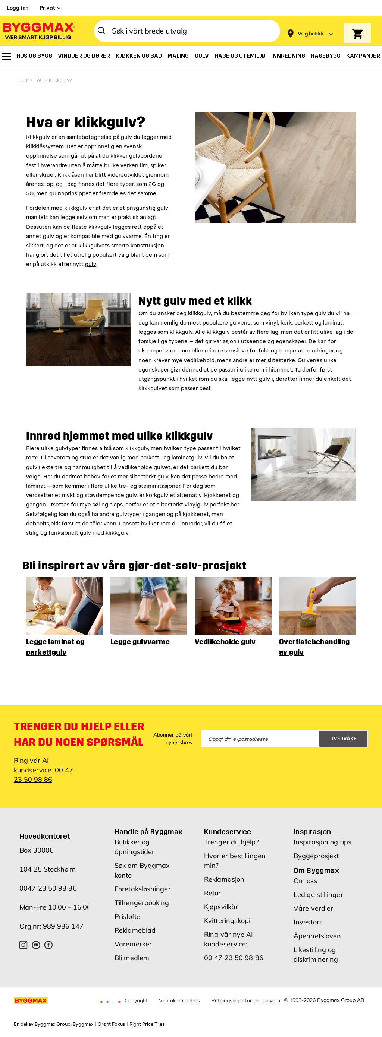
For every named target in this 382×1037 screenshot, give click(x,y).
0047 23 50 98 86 (48, 873)
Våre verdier (313, 893)
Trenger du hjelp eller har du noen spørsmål (79, 719)
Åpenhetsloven (317, 920)
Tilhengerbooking (142, 887)
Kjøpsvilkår (221, 891)
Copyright (136, 985)
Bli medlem (132, 942)
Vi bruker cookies (179, 985)
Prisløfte (127, 901)
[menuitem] (6, 56)
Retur (212, 877)
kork (286, 307)
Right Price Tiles (147, 1008)
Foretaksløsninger (143, 873)
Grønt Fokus (111, 1008)
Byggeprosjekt (316, 840)
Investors (308, 906)
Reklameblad (135, 915)
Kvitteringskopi (227, 905)
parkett (303, 307)
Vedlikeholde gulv (225, 626)
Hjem (25, 80)
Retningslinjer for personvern (245, 985)
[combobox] (187, 31)
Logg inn (17, 7)
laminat (332, 307)
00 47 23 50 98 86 (233, 942)
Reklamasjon (224, 864)
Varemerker (133, 928)
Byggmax (83, 1008)
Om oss (305, 865)
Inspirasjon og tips (322, 826)
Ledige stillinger (318, 879)
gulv (90, 249)
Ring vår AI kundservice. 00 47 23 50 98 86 (43, 754)
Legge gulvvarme (140, 626)
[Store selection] (309, 31)
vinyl (272, 307)
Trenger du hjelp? (231, 826)
